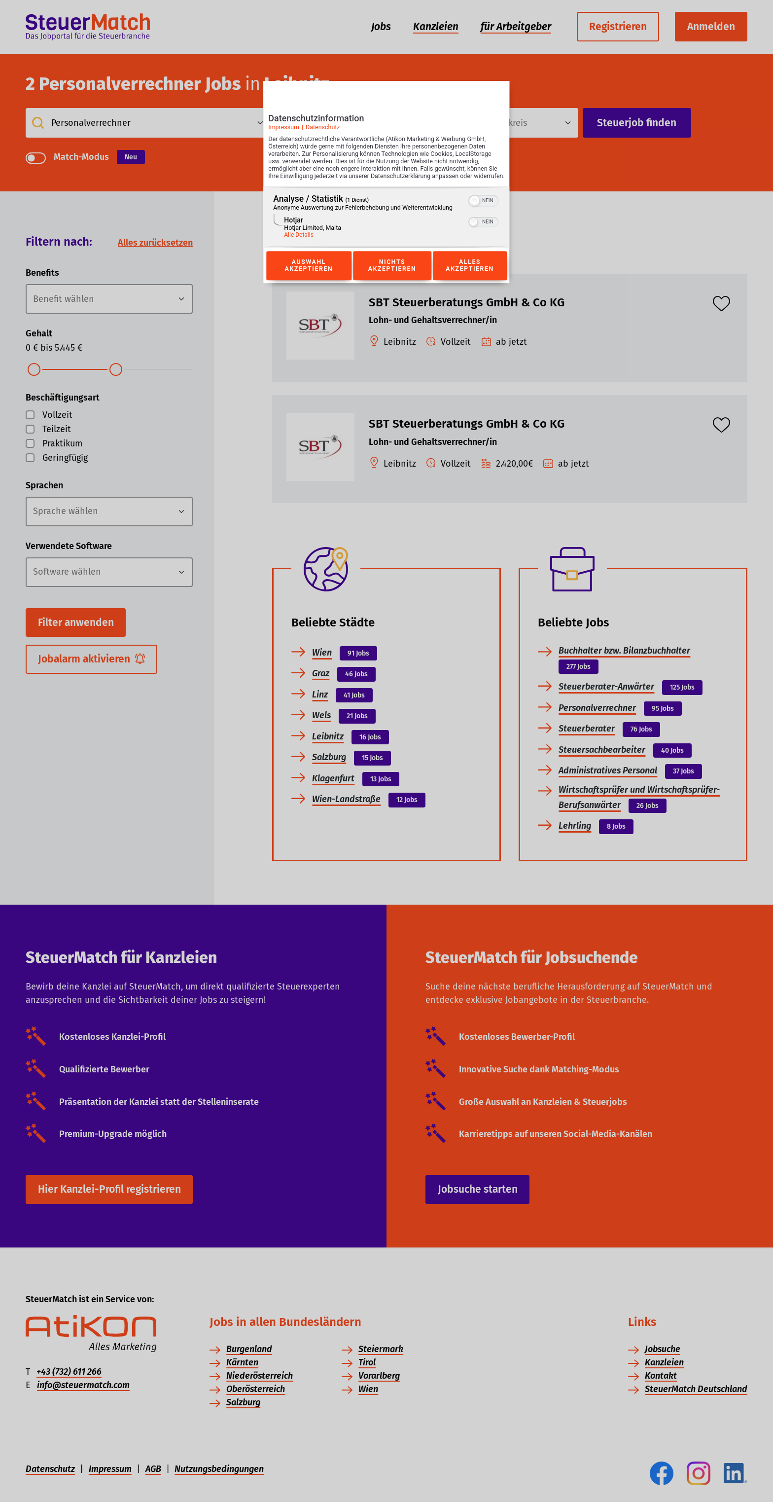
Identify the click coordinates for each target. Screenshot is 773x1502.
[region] (386, 228)
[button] (475, 212)
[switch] (484, 211)
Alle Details (299, 245)
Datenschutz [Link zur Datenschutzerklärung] (323, 130)
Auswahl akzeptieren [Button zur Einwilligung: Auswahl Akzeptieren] (308, 276)
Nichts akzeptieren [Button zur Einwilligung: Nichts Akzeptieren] (392, 276)
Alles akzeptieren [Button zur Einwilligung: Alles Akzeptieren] (470, 276)
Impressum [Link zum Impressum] (283, 130)
